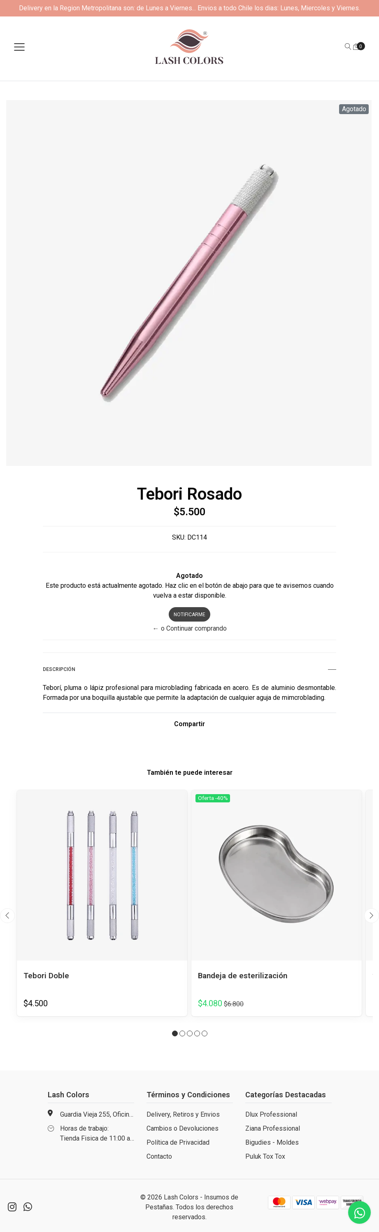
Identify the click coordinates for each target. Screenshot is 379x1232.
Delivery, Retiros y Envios (183, 1114)
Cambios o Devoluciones (182, 1128)
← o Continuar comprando (190, 628)
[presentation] (7, 915)
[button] (175, 1033)
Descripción (189, 669)
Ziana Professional (272, 1128)
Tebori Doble (47, 975)
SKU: (179, 537)
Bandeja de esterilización (245, 975)
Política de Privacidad (177, 1142)
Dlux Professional (271, 1114)
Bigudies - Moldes (272, 1142)
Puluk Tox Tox (265, 1156)
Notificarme (189, 614)
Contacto (159, 1156)
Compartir (189, 724)
